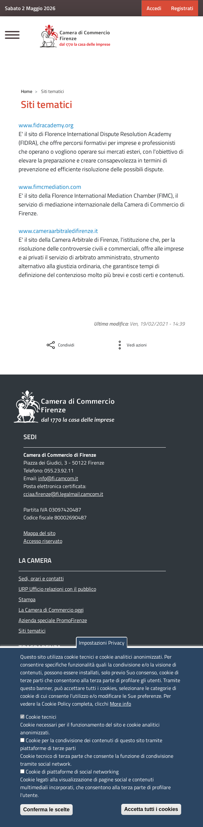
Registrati (182, 8)
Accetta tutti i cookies (151, 809)
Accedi (154, 8)
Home (26, 91)
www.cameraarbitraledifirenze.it (58, 230)
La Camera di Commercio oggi (51, 610)
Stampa (27, 599)
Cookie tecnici (41, 717)
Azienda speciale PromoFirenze (53, 620)
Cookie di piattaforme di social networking (72, 771)
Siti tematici (32, 631)
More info (120, 704)
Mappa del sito (39, 533)
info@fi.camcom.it (58, 478)
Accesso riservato (42, 541)
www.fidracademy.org (46, 125)
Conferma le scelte (46, 809)
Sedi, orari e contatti (41, 578)
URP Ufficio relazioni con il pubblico (57, 589)
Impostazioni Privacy (101, 643)
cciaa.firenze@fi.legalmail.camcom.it (63, 494)
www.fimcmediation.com (50, 186)
